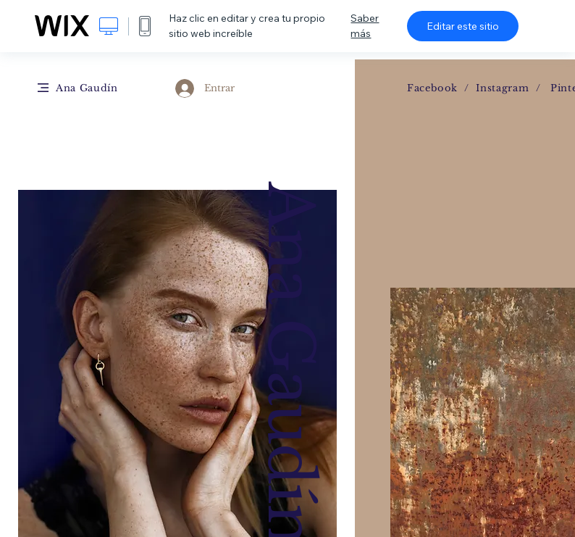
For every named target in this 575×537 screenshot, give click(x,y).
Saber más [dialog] (365, 26)
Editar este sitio (463, 26)
